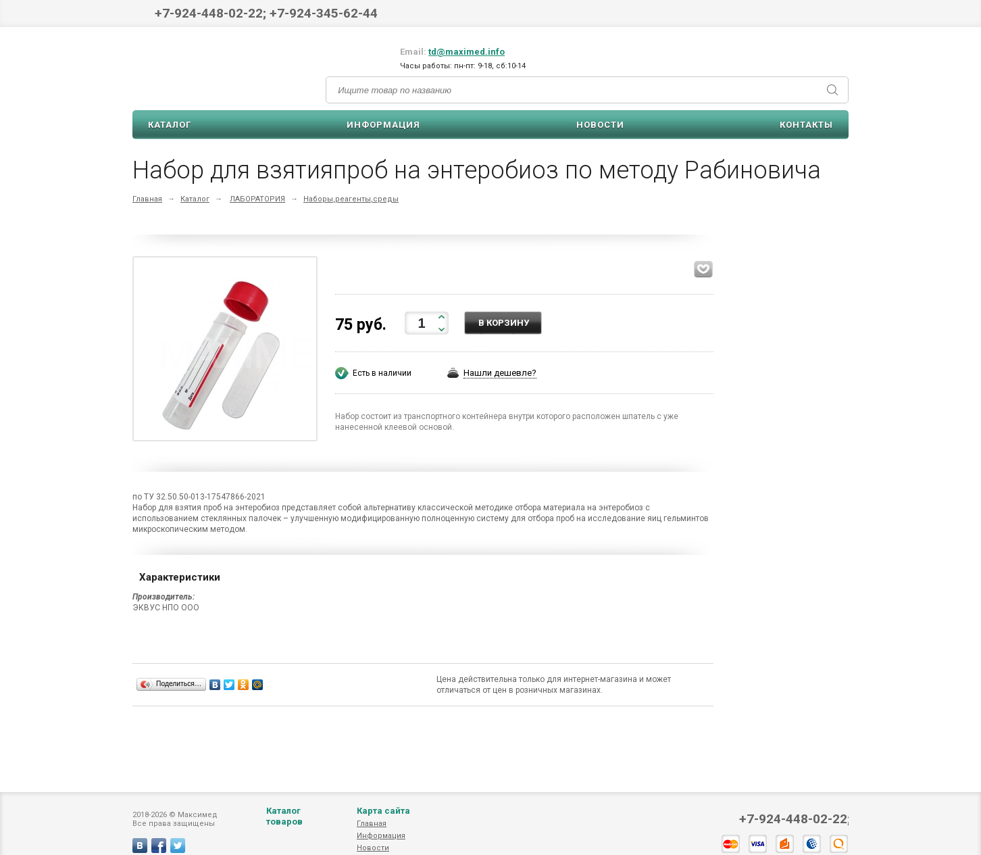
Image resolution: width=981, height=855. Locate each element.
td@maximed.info (466, 52)
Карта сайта (383, 824)
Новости (600, 125)
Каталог (169, 125)
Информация (383, 125)
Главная (147, 199)
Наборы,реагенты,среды (351, 199)
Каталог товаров (284, 829)
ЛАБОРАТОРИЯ (257, 199)
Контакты (806, 125)
